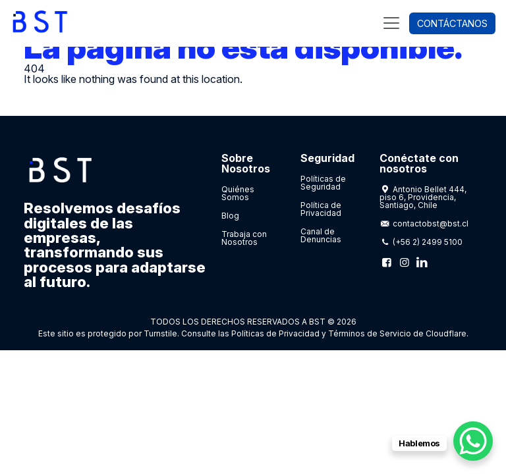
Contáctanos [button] (452, 23)
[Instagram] (404, 262)
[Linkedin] (421, 262)
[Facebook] (387, 262)
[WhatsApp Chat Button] (473, 441)
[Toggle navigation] (391, 23)
